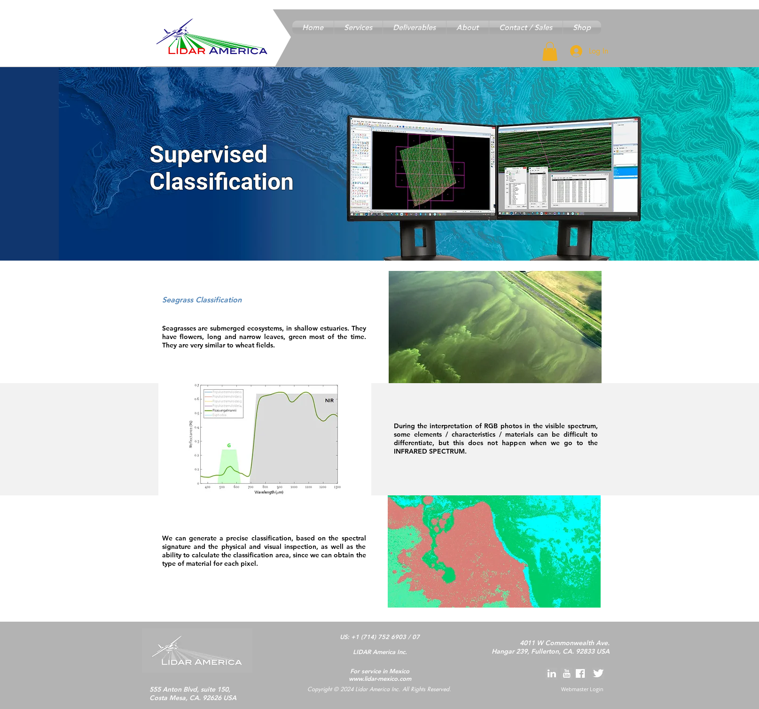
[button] (358, 27)
